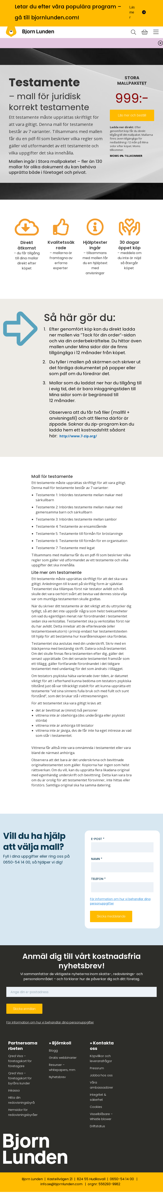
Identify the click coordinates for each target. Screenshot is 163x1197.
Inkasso (14, 1090)
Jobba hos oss (101, 1075)
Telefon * (98, 879)
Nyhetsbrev (57, 1077)
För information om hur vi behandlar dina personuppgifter (50, 1022)
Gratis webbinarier (63, 1058)
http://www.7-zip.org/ (78, 436)
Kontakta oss (102, 1045)
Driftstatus (97, 1126)
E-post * (97, 839)
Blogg (53, 1050)
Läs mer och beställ (132, 115)
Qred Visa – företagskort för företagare (20, 1061)
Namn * (96, 859)
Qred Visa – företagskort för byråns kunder (20, 1078)
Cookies (96, 1107)
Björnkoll (61, 1043)
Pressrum (97, 1068)
